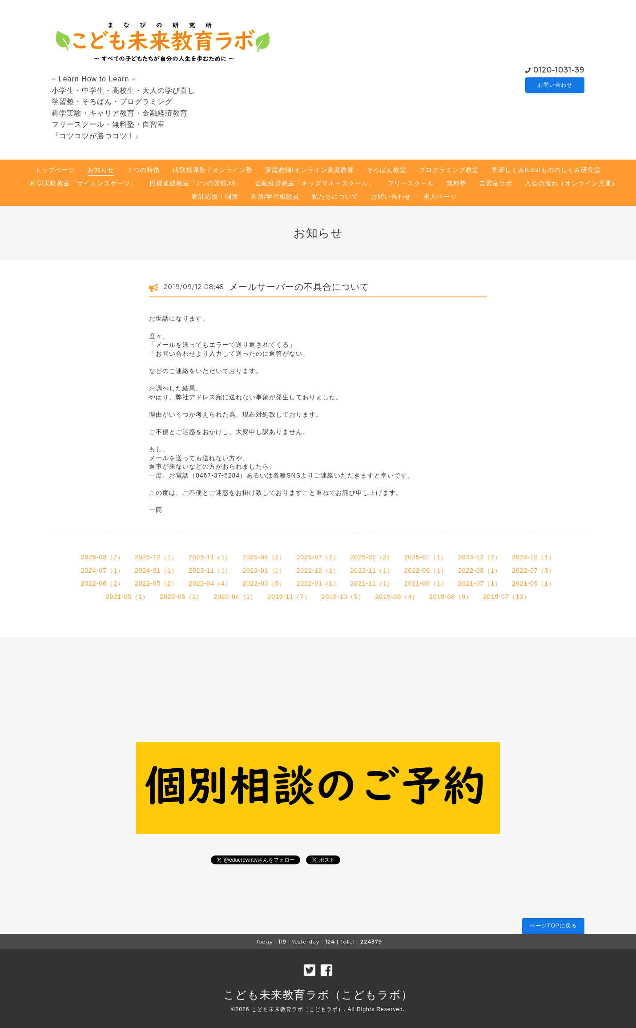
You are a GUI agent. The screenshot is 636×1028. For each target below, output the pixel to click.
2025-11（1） (210, 557)
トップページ (55, 169)
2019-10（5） (343, 596)
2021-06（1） (533, 583)
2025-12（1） (156, 557)
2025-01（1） (425, 557)
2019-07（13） (506, 596)
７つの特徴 (143, 169)
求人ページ (440, 196)
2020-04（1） (235, 596)
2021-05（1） (127, 596)
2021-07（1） (479, 583)
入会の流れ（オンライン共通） (571, 183)
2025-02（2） (372, 557)
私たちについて (335, 196)
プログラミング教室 (449, 169)
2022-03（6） (264, 583)
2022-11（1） (372, 570)
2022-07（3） (533, 570)
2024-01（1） (156, 570)
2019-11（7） (288, 596)
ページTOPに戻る (553, 926)
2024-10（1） (533, 557)
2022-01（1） (317, 583)
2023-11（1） (210, 570)
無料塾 (457, 183)
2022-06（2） (102, 583)
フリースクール (410, 183)
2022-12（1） (317, 570)
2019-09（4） (397, 596)
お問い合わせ (555, 84)
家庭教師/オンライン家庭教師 (309, 169)
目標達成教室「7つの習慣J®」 (195, 183)
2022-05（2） (156, 583)
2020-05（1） (181, 596)
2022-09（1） (425, 570)
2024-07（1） (102, 570)
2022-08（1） (479, 570)
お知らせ (101, 169)
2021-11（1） (372, 583)
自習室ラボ (495, 183)
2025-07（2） (317, 557)
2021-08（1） (425, 583)
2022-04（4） (210, 583)
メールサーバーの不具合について (299, 287)
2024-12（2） (479, 557)
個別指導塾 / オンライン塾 (213, 169)
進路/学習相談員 (275, 196)
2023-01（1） (264, 570)
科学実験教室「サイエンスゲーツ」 (83, 183)
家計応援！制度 (215, 196)
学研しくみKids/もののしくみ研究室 (546, 169)
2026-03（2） (102, 557)
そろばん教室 (386, 169)
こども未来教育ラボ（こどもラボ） (318, 994)
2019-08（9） (450, 596)
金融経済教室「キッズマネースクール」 (315, 183)
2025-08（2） (264, 557)
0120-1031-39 (558, 69)
